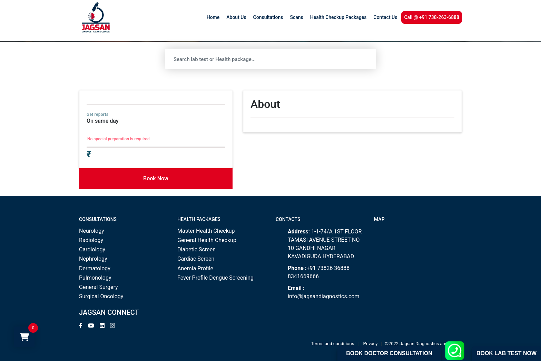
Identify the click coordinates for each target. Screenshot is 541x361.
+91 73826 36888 (328, 268)
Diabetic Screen (196, 249)
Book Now (155, 178)
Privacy (370, 343)
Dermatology (94, 268)
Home (213, 17)
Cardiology (92, 249)
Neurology (91, 231)
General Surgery (98, 287)
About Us (236, 17)
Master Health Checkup (206, 231)
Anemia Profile (195, 268)
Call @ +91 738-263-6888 (431, 17)
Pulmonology (95, 277)
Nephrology (93, 258)
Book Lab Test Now (506, 353)
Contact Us (385, 17)
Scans (296, 17)
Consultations (268, 17)
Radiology (91, 240)
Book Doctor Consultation (389, 353)
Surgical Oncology (101, 296)
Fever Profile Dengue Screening (215, 277)
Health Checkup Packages (338, 17)
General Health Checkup (206, 240)
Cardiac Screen (195, 258)
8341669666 (303, 276)
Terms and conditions (332, 343)
